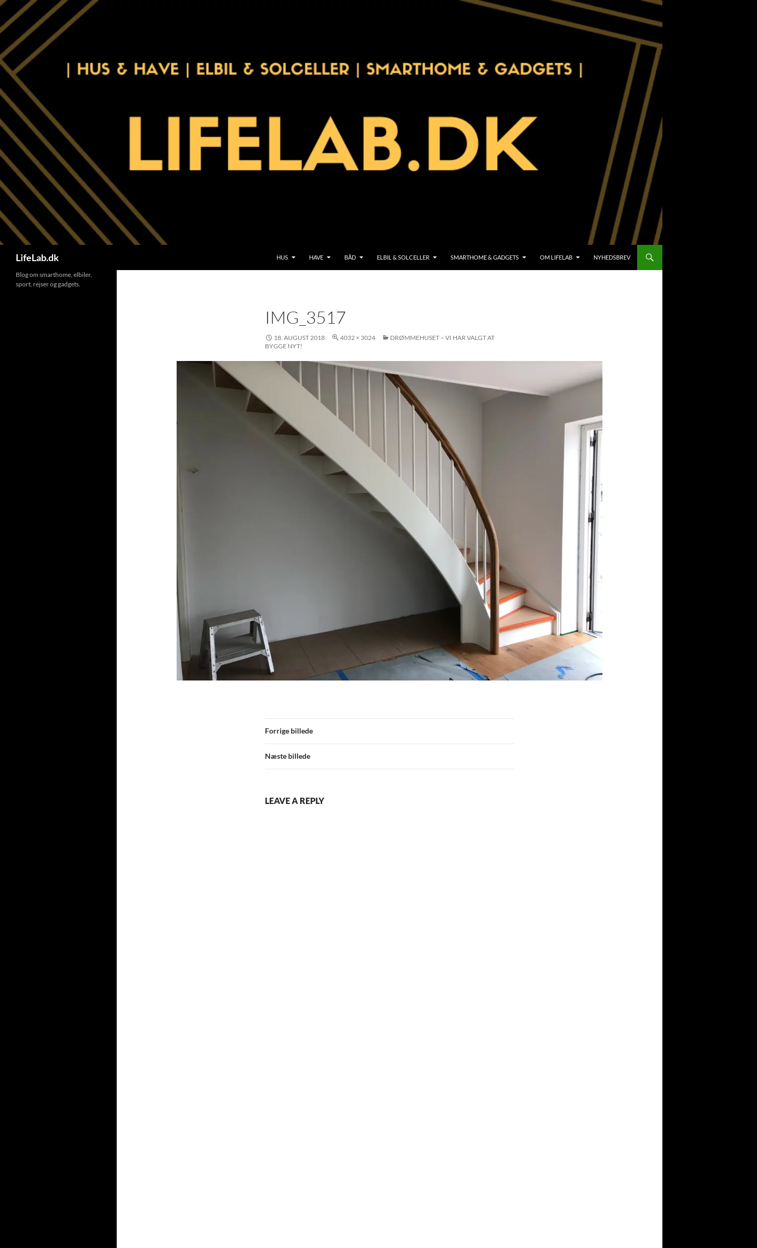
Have (316, 257)
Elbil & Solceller (403, 257)
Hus (282, 257)
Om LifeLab (556, 257)
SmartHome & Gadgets (485, 257)
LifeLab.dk (37, 257)
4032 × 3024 (357, 338)
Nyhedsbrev (612, 257)
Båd (350, 257)
